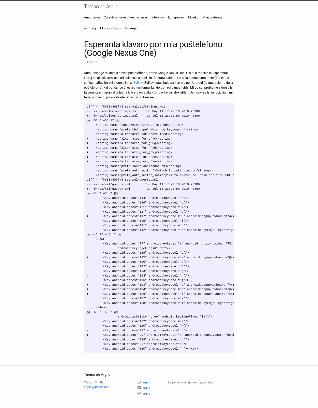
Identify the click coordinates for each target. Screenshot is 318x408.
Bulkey (138, 83)
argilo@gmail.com (96, 387)
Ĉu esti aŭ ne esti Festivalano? (125, 17)
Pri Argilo (132, 28)
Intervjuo (157, 17)
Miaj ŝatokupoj (110, 28)
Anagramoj (92, 17)
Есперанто (176, 17)
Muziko (193, 17)
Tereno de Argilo (101, 6)
